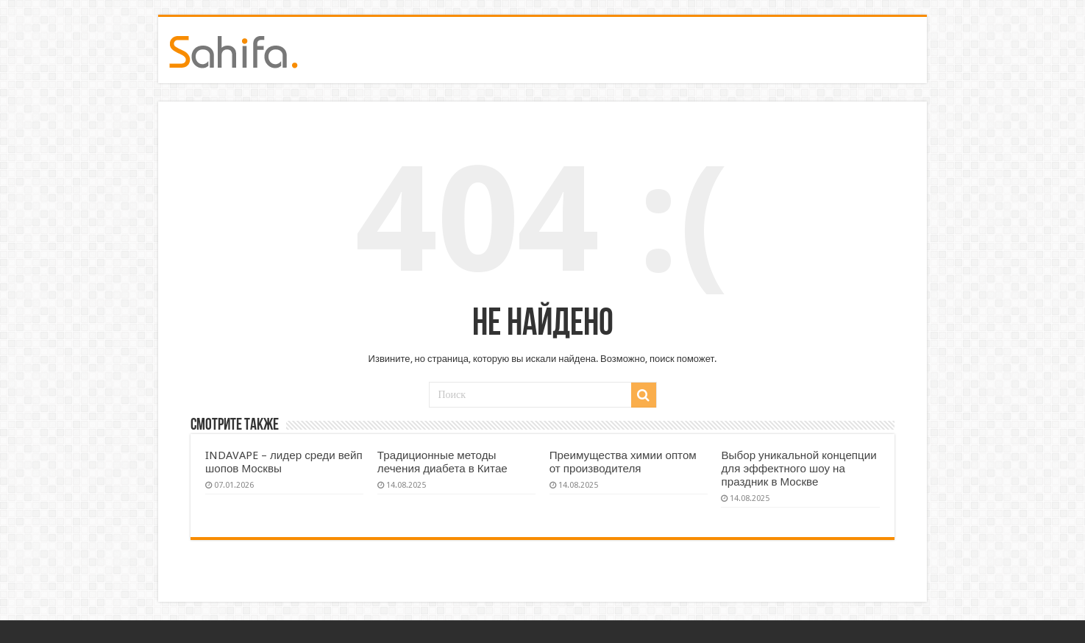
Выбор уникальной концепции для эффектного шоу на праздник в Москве (798, 469)
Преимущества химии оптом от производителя (623, 462)
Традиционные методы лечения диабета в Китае (442, 462)
